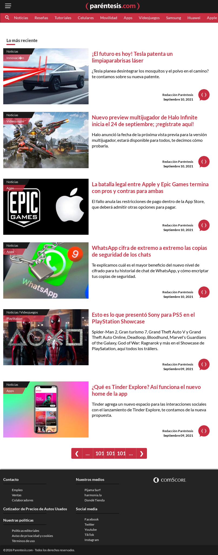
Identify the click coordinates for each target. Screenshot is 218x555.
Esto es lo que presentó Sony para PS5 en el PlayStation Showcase (143, 318)
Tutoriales (63, 17)
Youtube (91, 530)
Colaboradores (22, 500)
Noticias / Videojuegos (22, 312)
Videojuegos (149, 17)
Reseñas (41, 17)
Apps (128, 17)
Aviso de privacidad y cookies (32, 536)
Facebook (92, 519)
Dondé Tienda (95, 500)
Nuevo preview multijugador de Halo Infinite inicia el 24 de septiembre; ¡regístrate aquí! (144, 120)
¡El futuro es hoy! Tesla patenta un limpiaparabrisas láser (132, 57)
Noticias (21, 17)
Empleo (17, 490)
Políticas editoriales (25, 531)
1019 (121, 453)
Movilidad (108, 17)
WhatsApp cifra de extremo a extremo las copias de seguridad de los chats (149, 251)
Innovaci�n (15, 58)
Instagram (92, 540)
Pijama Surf (92, 490)
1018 (110, 453)
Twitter (90, 524)
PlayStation (14, 318)
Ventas (16, 495)
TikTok (89, 535)
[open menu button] (8, 6)
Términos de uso (23, 541)
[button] (7, 18)
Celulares (86, 17)
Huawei (193, 17)
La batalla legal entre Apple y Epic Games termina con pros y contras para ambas (150, 187)
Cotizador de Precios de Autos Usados (35, 508)
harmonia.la (93, 495)
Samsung (173, 17)
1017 (99, 453)
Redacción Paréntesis (177, 95)
